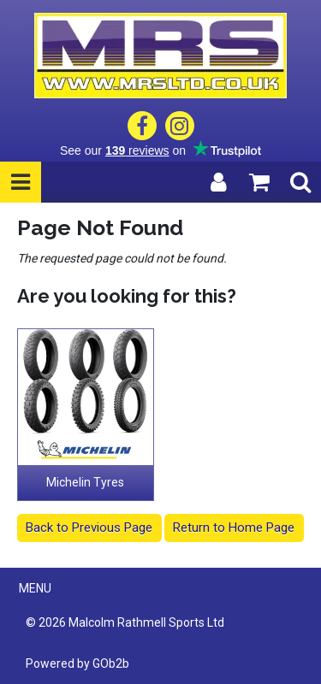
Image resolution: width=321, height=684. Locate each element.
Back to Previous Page (89, 527)
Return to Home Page (233, 527)
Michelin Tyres (85, 482)
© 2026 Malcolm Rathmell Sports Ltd (125, 622)
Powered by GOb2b (77, 663)
